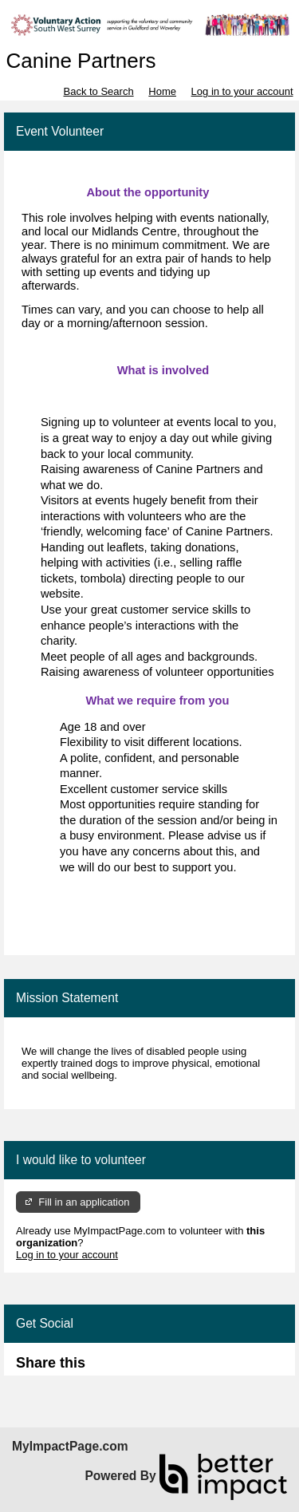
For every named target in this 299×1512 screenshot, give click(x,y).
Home (162, 91)
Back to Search (98, 91)
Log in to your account (242, 91)
